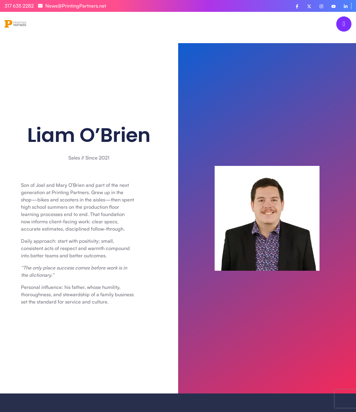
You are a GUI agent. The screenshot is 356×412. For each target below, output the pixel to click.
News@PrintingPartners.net (72, 6)
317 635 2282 (19, 6)
